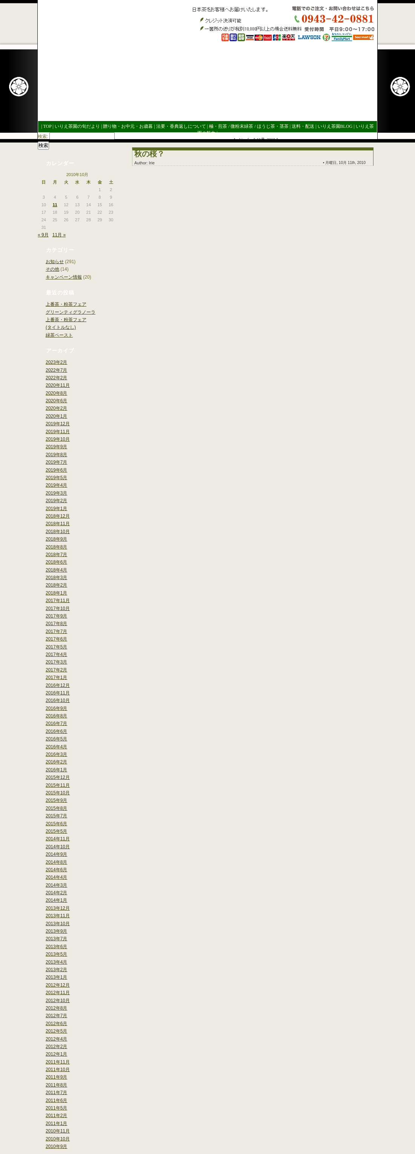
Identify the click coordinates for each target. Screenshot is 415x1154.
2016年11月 (58, 693)
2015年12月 (58, 777)
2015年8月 (56, 808)
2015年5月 (56, 831)
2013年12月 (58, 908)
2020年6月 (56, 400)
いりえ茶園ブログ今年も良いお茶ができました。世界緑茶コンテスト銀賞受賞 (98, 57)
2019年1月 (56, 508)
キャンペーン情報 (64, 277)
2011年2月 (56, 1115)
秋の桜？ (149, 154)
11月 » (59, 235)
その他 (52, 269)
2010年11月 (58, 1131)
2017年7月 (56, 631)
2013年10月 (58, 923)
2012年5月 (56, 1031)
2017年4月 (56, 654)
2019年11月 (58, 431)
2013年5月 (56, 954)
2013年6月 (56, 946)
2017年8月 (56, 623)
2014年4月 (56, 877)
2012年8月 (56, 1008)
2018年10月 (58, 531)
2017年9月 (56, 616)
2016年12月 (58, 685)
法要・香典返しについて (181, 126)
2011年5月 (56, 1108)
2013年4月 (56, 962)
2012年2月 (56, 1046)
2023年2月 (56, 362)
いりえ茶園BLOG (335, 126)
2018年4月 (56, 570)
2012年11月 (58, 992)
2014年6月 (56, 869)
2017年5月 (56, 647)
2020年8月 (56, 393)
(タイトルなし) (61, 327)
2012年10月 (58, 1000)
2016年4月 (56, 746)
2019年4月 (56, 485)
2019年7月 (56, 462)
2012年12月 (58, 985)
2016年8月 (56, 716)
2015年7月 (56, 815)
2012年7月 (56, 1015)
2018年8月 (56, 547)
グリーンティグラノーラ (70, 312)
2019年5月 (56, 477)
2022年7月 (56, 370)
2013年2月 (56, 969)
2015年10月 (58, 792)
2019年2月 (56, 500)
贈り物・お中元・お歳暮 (128, 126)
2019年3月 (56, 493)
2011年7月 (56, 1092)
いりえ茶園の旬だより (77, 126)
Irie (152, 163)
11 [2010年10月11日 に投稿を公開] (54, 204)
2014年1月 (56, 900)
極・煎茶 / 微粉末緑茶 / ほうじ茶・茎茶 (249, 126)
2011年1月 (56, 1123)
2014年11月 (58, 838)
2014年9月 (56, 854)
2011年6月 (56, 1100)
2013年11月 (58, 915)
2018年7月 (56, 554)
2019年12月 (58, 423)
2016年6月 (56, 731)
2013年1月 (56, 977)
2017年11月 (58, 600)
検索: (43, 136)
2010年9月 (56, 1146)
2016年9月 (56, 708)
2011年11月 (58, 1062)
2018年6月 (56, 562)
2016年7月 (56, 723)
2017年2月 (56, 670)
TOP (47, 126)
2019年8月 (56, 454)
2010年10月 (58, 1139)
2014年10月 (58, 846)
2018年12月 (58, 516)
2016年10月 (58, 700)
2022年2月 (56, 377)
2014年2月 (56, 892)
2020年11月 (58, 385)
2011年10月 (58, 1069)
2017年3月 (56, 662)
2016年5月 (56, 739)
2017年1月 (56, 677)
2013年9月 (56, 931)
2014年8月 (56, 862)
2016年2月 (56, 762)
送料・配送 (303, 126)
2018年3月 (56, 577)
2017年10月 (58, 608)
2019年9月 (56, 446)
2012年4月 (56, 1039)
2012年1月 (56, 1054)
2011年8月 (56, 1085)
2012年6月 (56, 1023)
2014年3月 (56, 885)
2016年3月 (56, 754)
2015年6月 (56, 823)
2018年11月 (58, 523)
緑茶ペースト (59, 335)
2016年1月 (56, 769)
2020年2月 (56, 408)
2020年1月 (56, 416)
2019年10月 (58, 439)
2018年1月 (56, 593)
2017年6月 (56, 639)
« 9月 (43, 235)
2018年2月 (56, 585)
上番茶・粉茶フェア (66, 304)
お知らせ (55, 261)
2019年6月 (56, 470)
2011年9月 (56, 1077)
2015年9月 (56, 800)
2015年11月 (58, 785)
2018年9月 (56, 539)
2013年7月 (56, 938)
